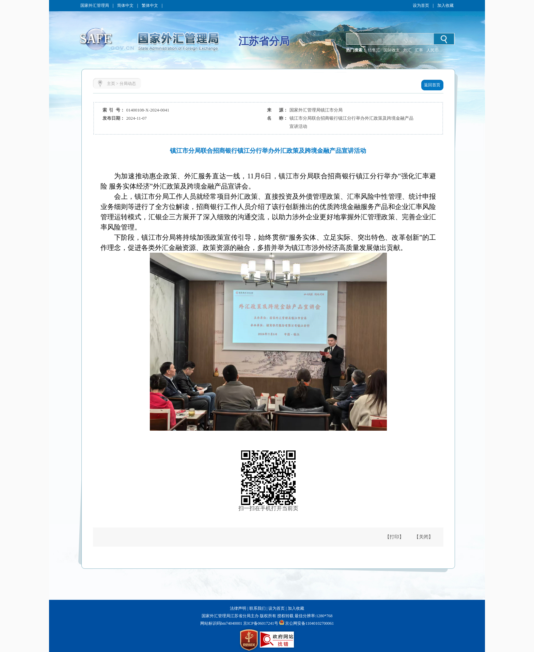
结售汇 (374, 50)
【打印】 (394, 536)
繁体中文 (150, 5)
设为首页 (421, 5)
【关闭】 (423, 536)
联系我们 (257, 608)
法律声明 (238, 608)
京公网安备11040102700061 (309, 623)
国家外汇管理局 (94, 5)
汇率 (419, 50)
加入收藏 (445, 5)
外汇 (407, 50)
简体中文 (125, 5)
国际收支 (391, 50)
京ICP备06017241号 (260, 623)
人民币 (432, 50)
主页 (111, 83)
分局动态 (128, 83)
